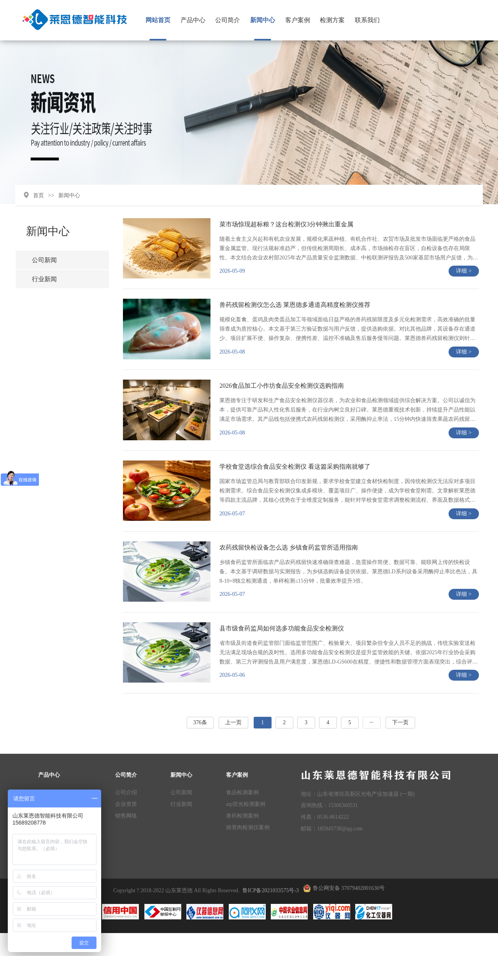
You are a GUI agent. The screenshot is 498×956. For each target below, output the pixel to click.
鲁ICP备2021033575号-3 (270, 913)
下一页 (401, 746)
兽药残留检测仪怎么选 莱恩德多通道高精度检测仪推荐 (296, 319)
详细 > (463, 284)
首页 (39, 207)
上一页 (234, 746)
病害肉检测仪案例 (248, 850)
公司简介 (231, 20)
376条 (200, 746)
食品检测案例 (242, 815)
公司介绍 (126, 815)
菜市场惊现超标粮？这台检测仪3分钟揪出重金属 (288, 236)
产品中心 (196, 20)
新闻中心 (266, 20)
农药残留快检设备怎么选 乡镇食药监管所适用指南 (290, 568)
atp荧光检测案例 (245, 826)
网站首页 (161, 20)
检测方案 (335, 20)
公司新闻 (45, 273)
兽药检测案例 (242, 838)
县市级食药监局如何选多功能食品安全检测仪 (283, 651)
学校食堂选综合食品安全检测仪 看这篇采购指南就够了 (296, 485)
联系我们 (370, 20)
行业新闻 (45, 292)
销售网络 (126, 838)
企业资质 (126, 826)
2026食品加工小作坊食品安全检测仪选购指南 (283, 402)
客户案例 (300, 20)
